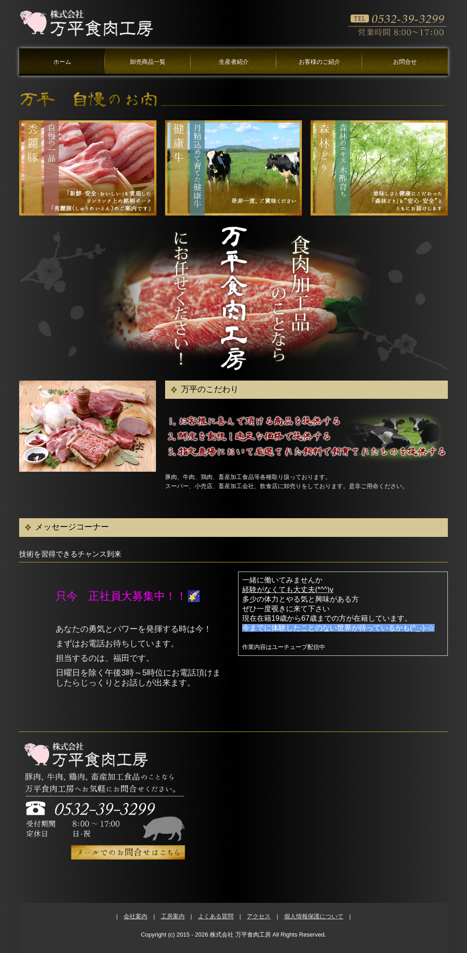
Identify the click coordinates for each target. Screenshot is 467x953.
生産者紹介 (234, 61)
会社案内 (135, 916)
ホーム (62, 61)
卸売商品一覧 (148, 61)
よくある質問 (216, 916)
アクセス (258, 916)
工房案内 (173, 916)
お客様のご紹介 (319, 61)
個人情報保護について (313, 916)
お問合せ (405, 61)
